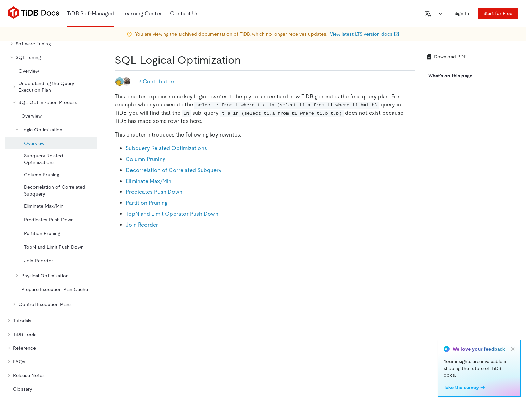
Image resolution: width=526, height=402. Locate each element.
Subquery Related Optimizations (166, 148)
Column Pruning (145, 159)
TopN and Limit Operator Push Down (172, 214)
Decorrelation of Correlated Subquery (174, 170)
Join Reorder (142, 224)
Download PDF (446, 56)
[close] (512, 349)
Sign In (461, 13)
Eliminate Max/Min (148, 181)
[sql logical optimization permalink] (246, 60)
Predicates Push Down (154, 192)
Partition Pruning (146, 203)
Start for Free (497, 13)
